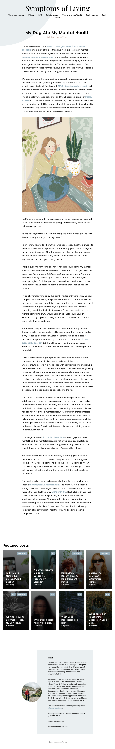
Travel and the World (72, 18)
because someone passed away (38, 59)
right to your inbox (55, 711)
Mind (57, 20)
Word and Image (16, 18)
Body (104, 18)
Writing (31, 18)
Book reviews (92, 18)
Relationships (52, 18)
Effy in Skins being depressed (72, 89)
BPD (40, 18)
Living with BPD (59, 494)
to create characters (53, 440)
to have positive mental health (44, 487)
